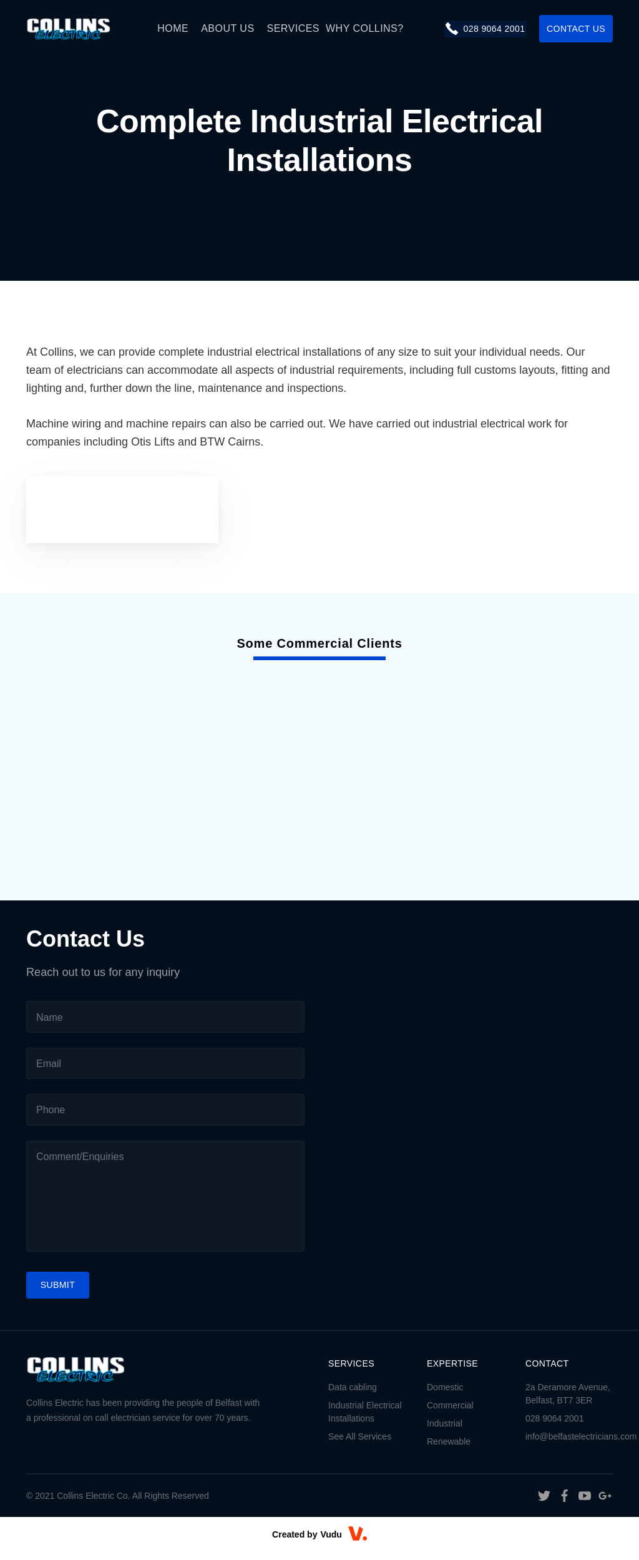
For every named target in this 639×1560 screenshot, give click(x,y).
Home (173, 28)
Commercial (450, 1413)
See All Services (359, 1445)
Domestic (445, 1395)
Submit (58, 1293)
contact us (576, 29)
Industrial (444, 1431)
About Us (228, 28)
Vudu (330, 1543)
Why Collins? (365, 28)
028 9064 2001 (484, 28)
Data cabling (352, 1395)
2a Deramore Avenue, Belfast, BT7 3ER (567, 1401)
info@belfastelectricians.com (569, 1445)
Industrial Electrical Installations (365, 1419)
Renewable (449, 1450)
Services (293, 28)
